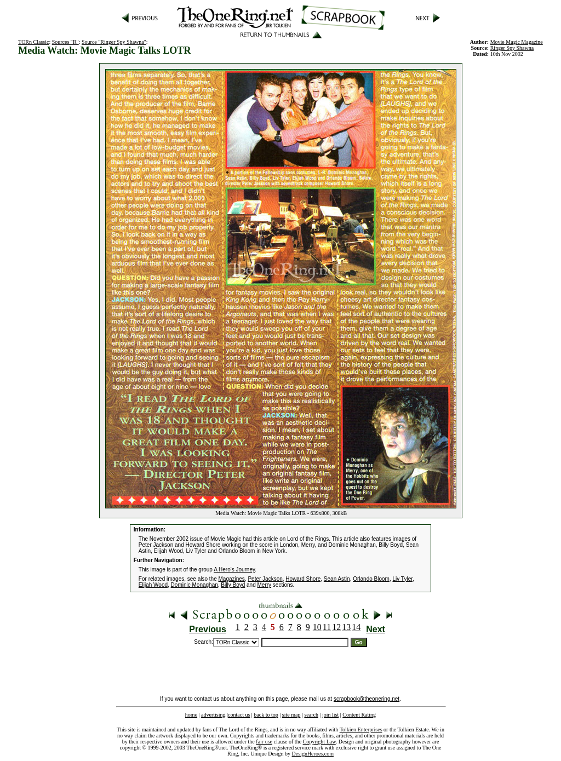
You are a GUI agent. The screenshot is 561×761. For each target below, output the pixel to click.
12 (336, 627)
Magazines (232, 579)
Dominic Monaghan (194, 585)
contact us (239, 715)
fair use (264, 742)
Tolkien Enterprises (361, 729)
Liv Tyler (402, 579)
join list (330, 715)
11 (327, 627)
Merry (264, 585)
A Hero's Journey (234, 570)
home (191, 715)
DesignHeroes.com (313, 754)
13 (346, 627)
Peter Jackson (265, 579)
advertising (213, 715)
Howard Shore (302, 579)
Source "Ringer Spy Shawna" (114, 42)
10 (317, 627)
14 (356, 627)
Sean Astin (337, 579)
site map (291, 715)
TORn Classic (33, 42)
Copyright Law (319, 742)
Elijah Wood (153, 585)
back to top (266, 715)
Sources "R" (65, 42)
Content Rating (359, 715)
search (311, 715)
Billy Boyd (233, 585)
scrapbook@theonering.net (366, 699)
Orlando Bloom (371, 579)
